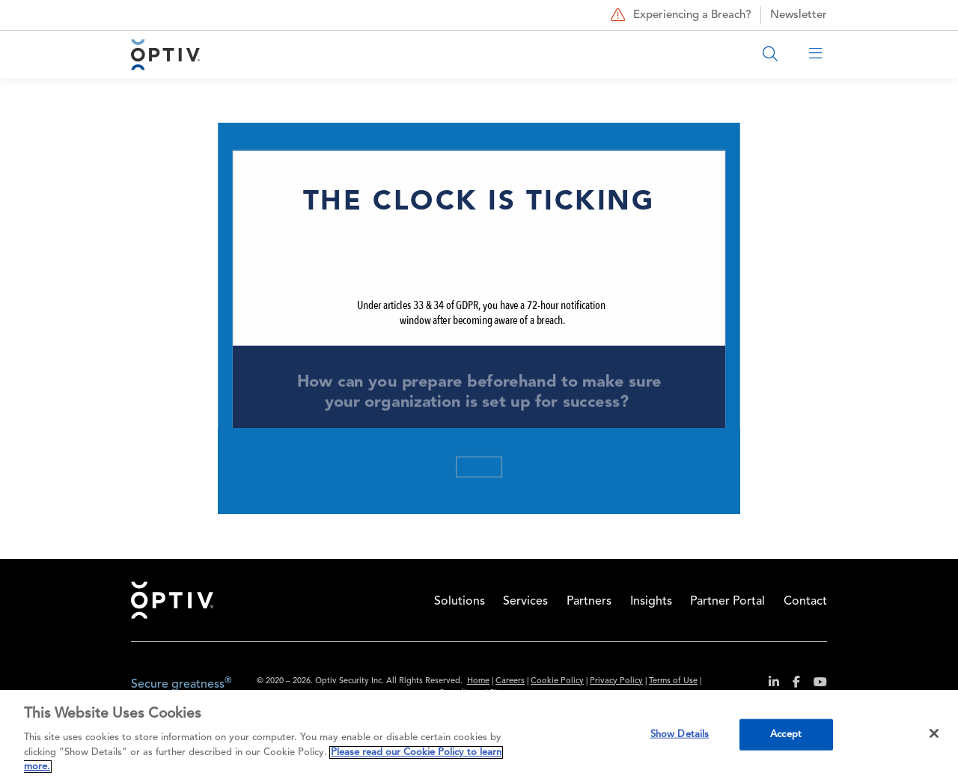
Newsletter (798, 15)
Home (172, 600)
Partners (589, 602)
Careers (510, 681)
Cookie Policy (557, 681)
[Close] (934, 733)
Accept (786, 734)
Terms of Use (673, 681)
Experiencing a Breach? (679, 14)
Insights (651, 602)
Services (525, 602)
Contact (805, 602)
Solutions (459, 602)
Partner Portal (727, 602)
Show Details (680, 734)
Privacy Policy (616, 681)
